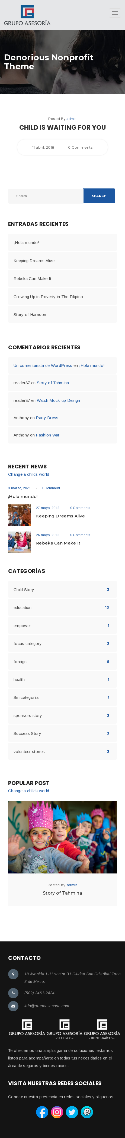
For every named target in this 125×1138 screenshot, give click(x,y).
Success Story (27, 733)
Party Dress (47, 417)
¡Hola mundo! (26, 242)
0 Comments (80, 508)
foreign (20, 661)
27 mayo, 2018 (47, 508)
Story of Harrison (30, 314)
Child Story (24, 589)
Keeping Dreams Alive (34, 260)
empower (22, 625)
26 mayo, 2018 (47, 535)
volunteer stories (29, 751)
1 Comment (51, 488)
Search (99, 196)
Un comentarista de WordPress (43, 365)
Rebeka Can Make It (32, 278)
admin (71, 119)
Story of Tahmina (53, 382)
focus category (28, 643)
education (23, 607)
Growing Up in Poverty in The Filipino (48, 296)
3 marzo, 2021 (19, 488)
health (19, 679)
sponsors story (28, 715)
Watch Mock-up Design (58, 400)
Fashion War (47, 435)
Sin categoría (26, 697)
